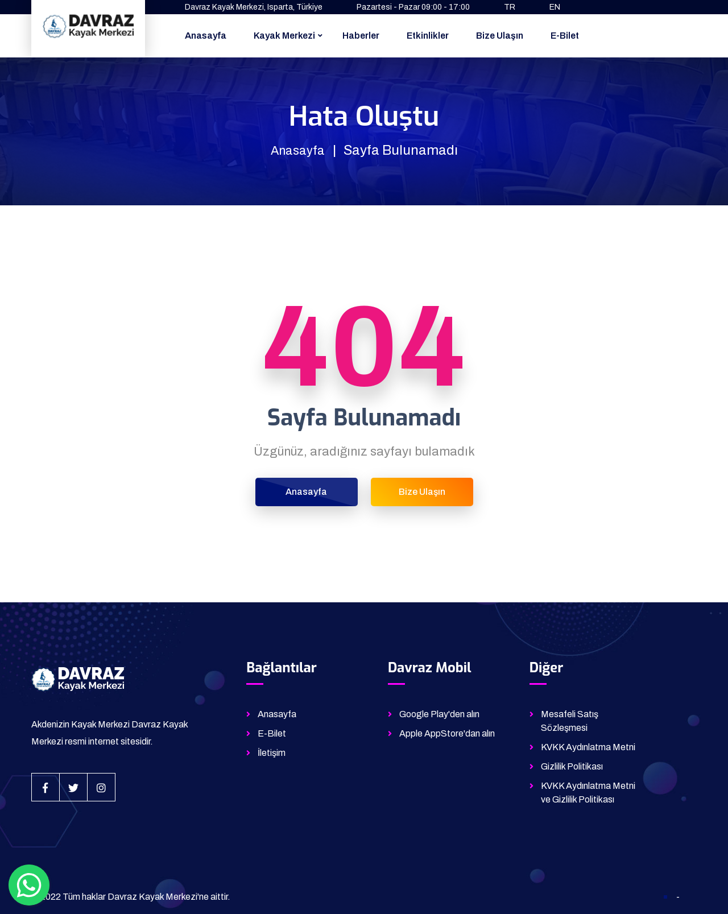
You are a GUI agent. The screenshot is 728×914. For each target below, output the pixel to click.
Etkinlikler (428, 35)
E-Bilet (565, 35)
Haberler (360, 35)
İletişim (272, 753)
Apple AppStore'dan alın (447, 733)
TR (509, 7)
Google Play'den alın (439, 714)
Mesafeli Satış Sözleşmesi (569, 721)
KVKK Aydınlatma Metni (588, 747)
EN (554, 7)
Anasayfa (205, 35)
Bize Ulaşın (499, 35)
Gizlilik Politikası (572, 766)
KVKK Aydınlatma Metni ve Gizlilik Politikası (588, 792)
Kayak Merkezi (284, 35)
